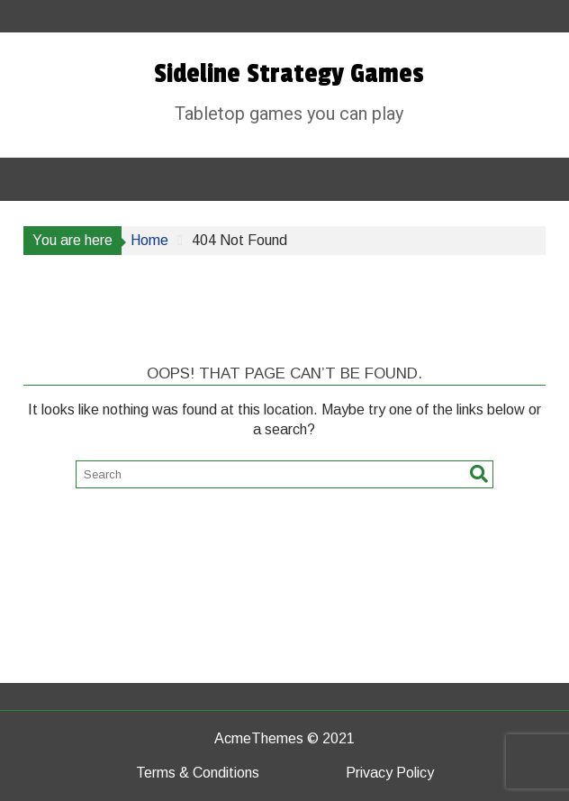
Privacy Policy (390, 772)
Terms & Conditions (197, 772)
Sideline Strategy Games (289, 74)
